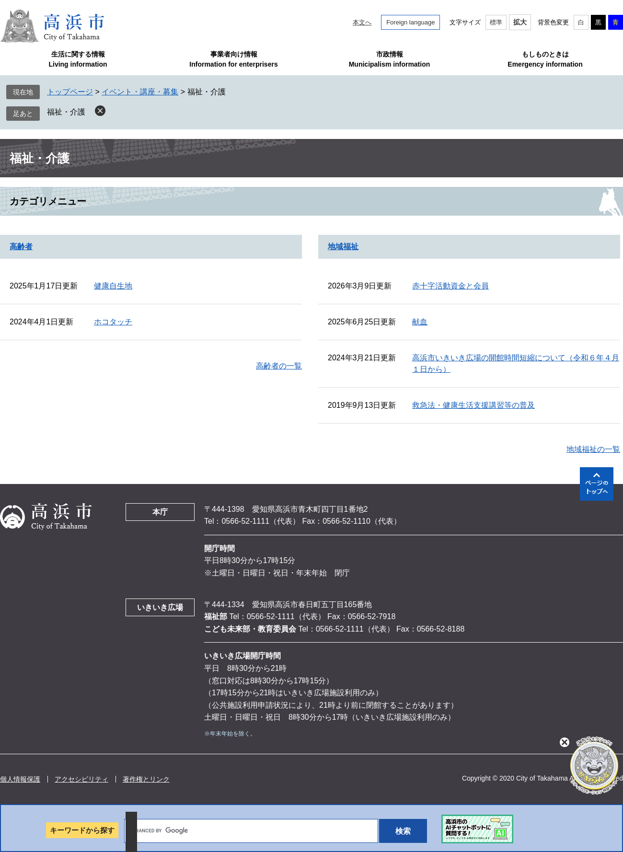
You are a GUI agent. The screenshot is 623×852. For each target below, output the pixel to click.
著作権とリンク (146, 779)
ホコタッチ (113, 322)
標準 (496, 22)
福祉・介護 (66, 112)
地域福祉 (343, 246)
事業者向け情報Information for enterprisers (233, 59)
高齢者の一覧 (279, 366)
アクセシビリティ (81, 779)
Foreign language (410, 22)
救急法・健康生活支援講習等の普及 (473, 405)
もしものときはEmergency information (545, 59)
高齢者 (21, 246)
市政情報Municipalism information (389, 59)
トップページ (70, 92)
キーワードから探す (82, 830)
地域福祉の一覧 (593, 449)
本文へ (362, 22)
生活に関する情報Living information (77, 59)
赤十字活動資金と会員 (450, 286)
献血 (419, 322)
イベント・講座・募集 (140, 92)
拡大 (520, 22)
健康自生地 (113, 286)
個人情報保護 (20, 779)
